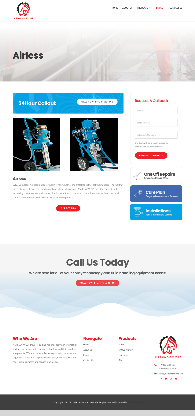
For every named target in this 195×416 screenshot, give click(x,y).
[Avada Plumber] (24, 2)
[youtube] (176, 379)
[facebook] (161, 379)
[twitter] (166, 379)
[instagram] (171, 379)
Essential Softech (135, 402)
